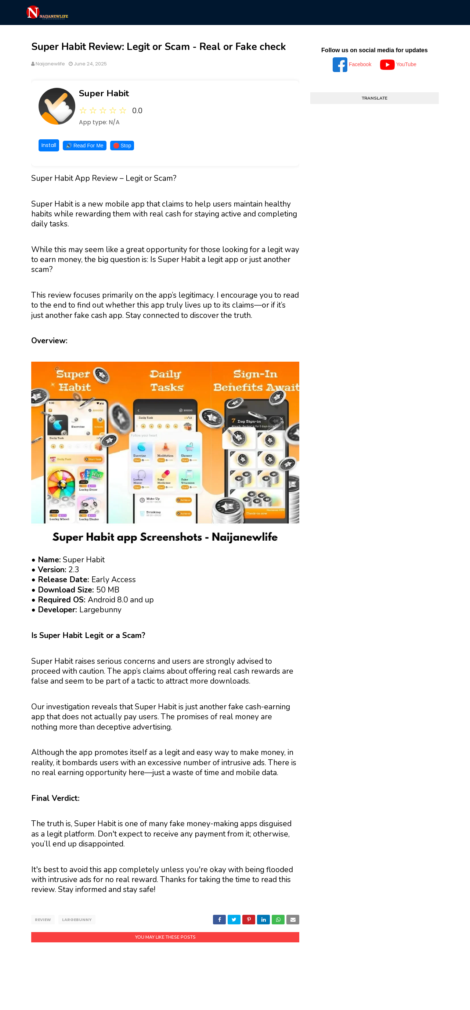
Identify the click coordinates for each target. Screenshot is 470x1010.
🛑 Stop (122, 145)
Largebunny (77, 920)
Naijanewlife (50, 63)
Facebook (353, 64)
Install (48, 145)
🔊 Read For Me (85, 145)
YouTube (398, 64)
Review (43, 920)
